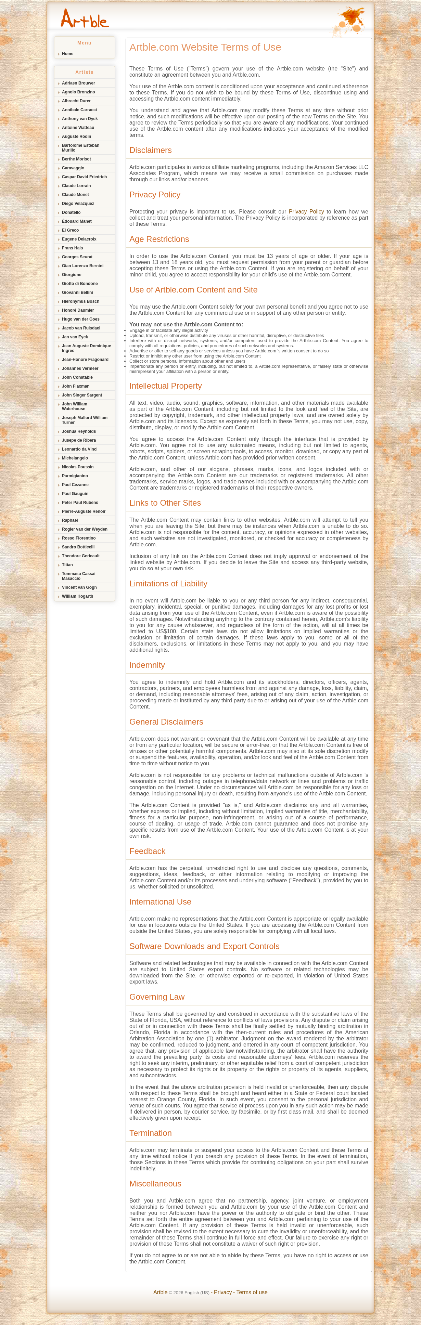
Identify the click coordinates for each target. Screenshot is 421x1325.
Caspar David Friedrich (84, 176)
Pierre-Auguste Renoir (83, 511)
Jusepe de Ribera (79, 440)
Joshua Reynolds (79, 431)
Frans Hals (72, 248)
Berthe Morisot (76, 159)
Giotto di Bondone (80, 283)
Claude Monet (75, 194)
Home (67, 53)
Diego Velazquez (78, 203)
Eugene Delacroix (79, 239)
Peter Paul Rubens (80, 502)
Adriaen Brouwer (78, 83)
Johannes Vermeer (80, 368)
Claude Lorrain (76, 185)
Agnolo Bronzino (78, 92)
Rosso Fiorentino (79, 538)
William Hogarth (77, 596)
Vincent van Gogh (79, 587)
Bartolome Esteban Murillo (80, 148)
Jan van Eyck (75, 337)
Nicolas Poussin (78, 467)
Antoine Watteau (78, 127)
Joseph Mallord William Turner (84, 420)
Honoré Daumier (78, 310)
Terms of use (252, 1292)
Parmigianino (75, 475)
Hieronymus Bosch (80, 301)
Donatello (71, 212)
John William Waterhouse (74, 406)
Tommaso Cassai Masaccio (78, 576)
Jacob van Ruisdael (81, 328)
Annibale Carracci (79, 109)
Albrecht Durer (76, 101)
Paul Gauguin (75, 493)
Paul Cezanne (75, 484)
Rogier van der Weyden (84, 529)
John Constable (77, 377)
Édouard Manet (77, 221)
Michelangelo (75, 458)
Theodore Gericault (81, 556)
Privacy (223, 1292)
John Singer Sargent (82, 395)
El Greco (70, 230)
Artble (160, 1292)
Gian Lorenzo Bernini (82, 265)
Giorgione (71, 274)
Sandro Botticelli (78, 547)
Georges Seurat (77, 257)
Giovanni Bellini (77, 292)
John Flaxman (76, 386)
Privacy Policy (306, 212)
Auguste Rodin (76, 136)
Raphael (70, 520)
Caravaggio (73, 168)
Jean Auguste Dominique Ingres (86, 348)
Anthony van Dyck (80, 118)
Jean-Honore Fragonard (85, 359)
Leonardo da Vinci (80, 449)
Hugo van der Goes (81, 319)
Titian (67, 564)
